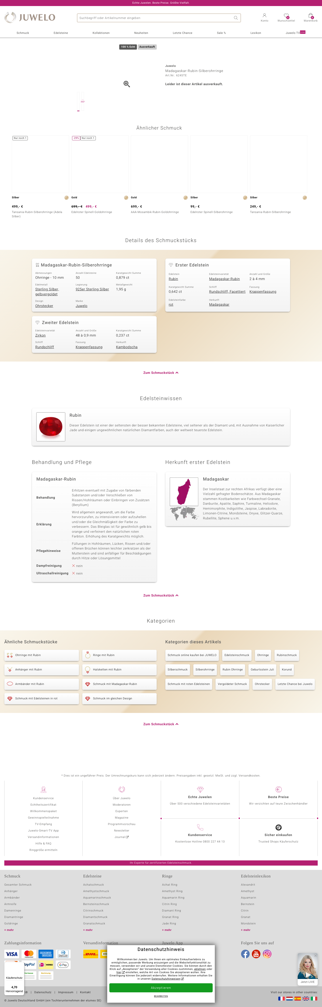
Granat (246, 917)
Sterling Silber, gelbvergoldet (47, 312)
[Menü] (21, 964)
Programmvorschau (121, 824)
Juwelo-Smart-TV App (43, 831)
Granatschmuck (94, 924)
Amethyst (247, 891)
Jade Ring (169, 924)
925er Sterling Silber (92, 309)
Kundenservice (43, 798)
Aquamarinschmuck (97, 898)
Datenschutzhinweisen (166, 979)
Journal (120, 837)
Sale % (221, 33)
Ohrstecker (44, 326)
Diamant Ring (171, 911)
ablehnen (200, 969)
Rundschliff (44, 367)
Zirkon (40, 355)
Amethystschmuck (96, 891)
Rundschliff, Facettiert (227, 312)
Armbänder (12, 898)
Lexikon (256, 33)
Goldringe (11, 924)
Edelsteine (61, 33)
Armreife (10, 904)
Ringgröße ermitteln (43, 850)
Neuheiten (141, 33)
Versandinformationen (43, 837)
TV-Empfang (43, 824)
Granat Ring (170, 917)
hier (118, 972)
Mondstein (248, 924)
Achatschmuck (93, 885)
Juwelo (82, 326)
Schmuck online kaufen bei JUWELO (192, 675)
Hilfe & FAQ (43, 844)
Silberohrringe (205, 690)
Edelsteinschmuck (236, 675)
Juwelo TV (295, 32)
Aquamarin (248, 898)
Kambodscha (127, 367)
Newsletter (121, 831)
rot (171, 324)
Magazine (121, 818)
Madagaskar (219, 324)
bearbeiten (161, 996)
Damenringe (12, 911)
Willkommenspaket (43, 811)
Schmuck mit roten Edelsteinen (189, 704)
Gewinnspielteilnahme (43, 818)
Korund (287, 690)
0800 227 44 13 (214, 842)
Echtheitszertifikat (43, 805)
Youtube (256, 954)
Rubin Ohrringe (233, 690)
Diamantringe (13, 917)
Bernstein (247, 904)
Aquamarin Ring (173, 898)
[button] (264, 18)
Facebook (245, 954)
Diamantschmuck (95, 917)
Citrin (245, 911)
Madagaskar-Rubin (224, 299)
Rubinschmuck (287, 675)
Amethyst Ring (172, 891)
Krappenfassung (262, 312)
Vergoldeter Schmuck (232, 704)
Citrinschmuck (93, 911)
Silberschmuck (178, 690)
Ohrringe (263, 675)
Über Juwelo (121, 798)
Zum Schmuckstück (158, 393)
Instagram (267, 954)
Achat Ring (169, 885)
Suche (236, 18)
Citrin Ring (169, 904)
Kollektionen (101, 33)
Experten (122, 811)
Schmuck (23, 33)
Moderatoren (122, 805)
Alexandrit (248, 885)
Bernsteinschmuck (96, 904)
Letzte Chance (182, 33)
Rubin (173, 299)
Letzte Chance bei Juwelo (295, 704)
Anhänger (11, 891)
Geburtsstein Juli (262, 690)
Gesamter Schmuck (18, 885)
